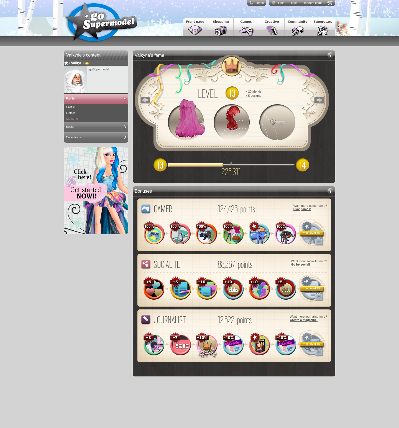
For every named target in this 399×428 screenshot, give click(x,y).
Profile (70, 98)
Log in (259, 2)
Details (71, 112)
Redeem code (312, 2)
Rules (293, 2)
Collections (73, 137)
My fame (72, 118)
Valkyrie (78, 63)
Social (70, 126)
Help (281, 2)
